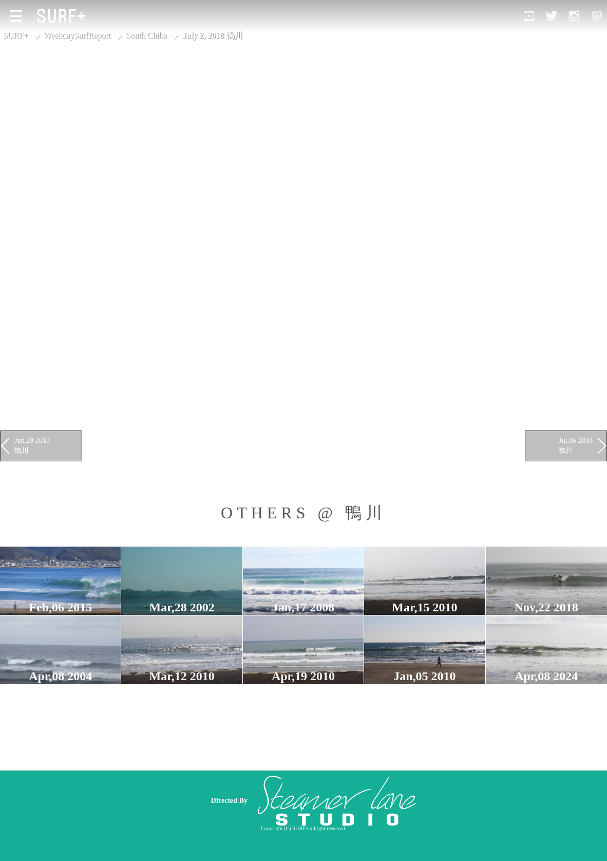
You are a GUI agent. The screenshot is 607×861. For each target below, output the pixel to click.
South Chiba (146, 35)
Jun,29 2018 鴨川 (32, 445)
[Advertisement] (377, 800)
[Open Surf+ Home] (63, 16)
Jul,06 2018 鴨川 (576, 445)
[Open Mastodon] (597, 16)
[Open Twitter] (551, 16)
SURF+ (15, 35)
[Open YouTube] (529, 16)
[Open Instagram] (574, 16)
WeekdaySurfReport (77, 35)
